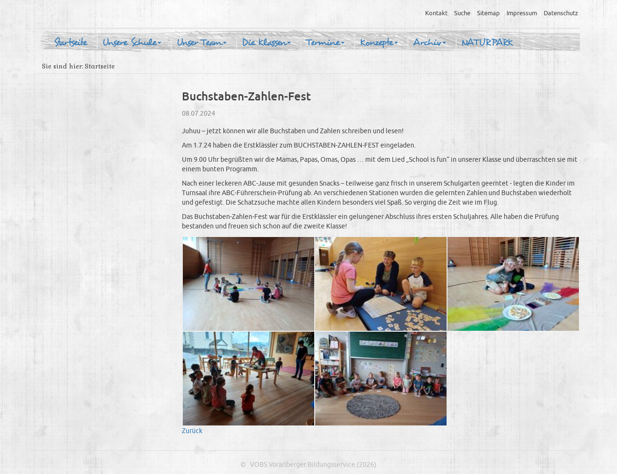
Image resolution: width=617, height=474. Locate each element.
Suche (462, 13)
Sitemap (488, 13)
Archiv (429, 43)
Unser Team (202, 43)
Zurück (192, 430)
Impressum (522, 13)
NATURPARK (487, 43)
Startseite (70, 43)
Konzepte (379, 43)
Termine (325, 43)
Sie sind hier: (62, 66)
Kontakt (436, 13)
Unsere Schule (131, 43)
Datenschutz (561, 13)
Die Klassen (266, 43)
